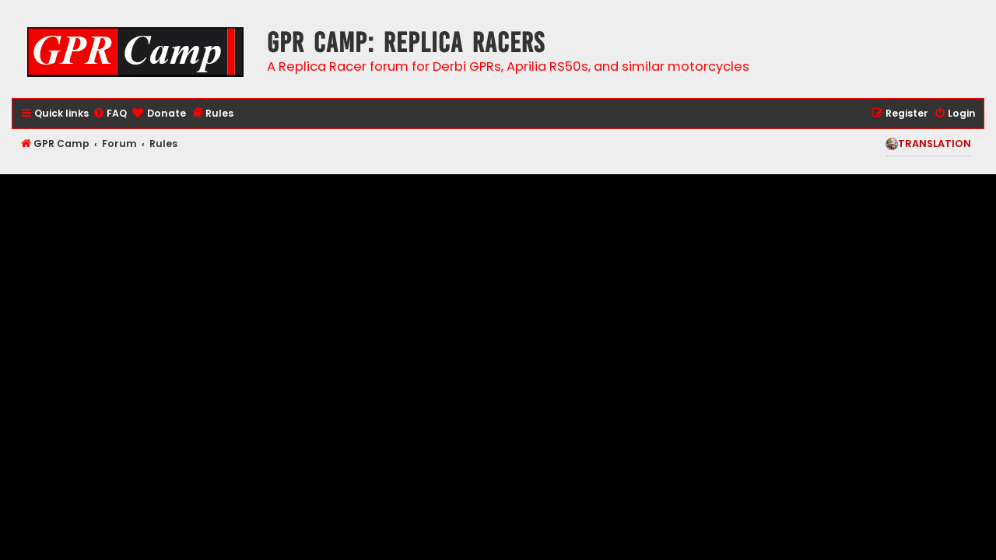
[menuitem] (110, 113)
